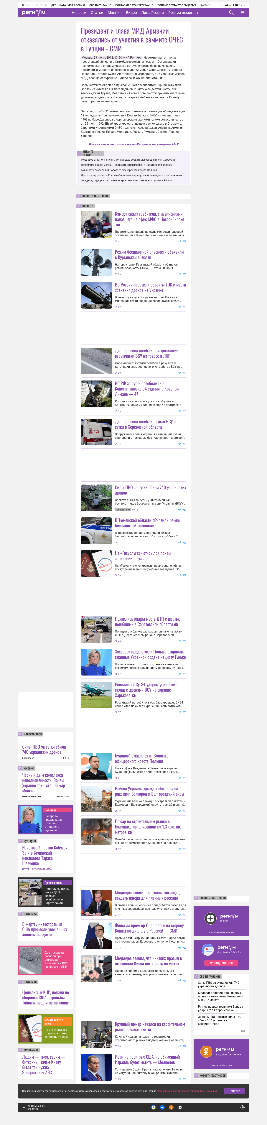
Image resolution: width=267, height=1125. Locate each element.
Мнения (115, 12)
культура (30, 841)
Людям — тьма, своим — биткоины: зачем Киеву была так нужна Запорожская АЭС (43, 1064)
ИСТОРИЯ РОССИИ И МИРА (37, 869)
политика (30, 914)
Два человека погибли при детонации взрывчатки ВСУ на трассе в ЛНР (56, 959)
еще (243, 1031)
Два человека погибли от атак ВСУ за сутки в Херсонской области (146, 424)
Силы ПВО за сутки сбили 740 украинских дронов (44, 749)
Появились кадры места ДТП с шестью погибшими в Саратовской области (57, 896)
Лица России (152, 12)
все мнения (63, 796)
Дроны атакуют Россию (68, 5)
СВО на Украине (100, 5)
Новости (79, 12)
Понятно (234, 1091)
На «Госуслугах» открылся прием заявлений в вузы (56, 1033)
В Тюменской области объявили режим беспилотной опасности (148, 523)
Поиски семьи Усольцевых (176, 5)
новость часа (33, 734)
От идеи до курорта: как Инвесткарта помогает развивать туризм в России (126, 180)
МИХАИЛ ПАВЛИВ (31, 796)
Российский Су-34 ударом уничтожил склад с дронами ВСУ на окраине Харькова (146, 689)
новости (87, 206)
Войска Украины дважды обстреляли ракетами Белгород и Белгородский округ (149, 791)
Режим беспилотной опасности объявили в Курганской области (149, 254)
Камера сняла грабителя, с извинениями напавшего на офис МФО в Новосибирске (149, 216)
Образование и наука (53, 1021)
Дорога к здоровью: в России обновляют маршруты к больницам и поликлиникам (131, 175)
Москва (87, 57)
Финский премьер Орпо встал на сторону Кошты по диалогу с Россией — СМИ (149, 928)
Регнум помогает (183, 12)
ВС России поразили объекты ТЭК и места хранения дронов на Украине (150, 287)
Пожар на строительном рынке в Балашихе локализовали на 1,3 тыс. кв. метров (148, 826)
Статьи (97, 12)
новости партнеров (95, 196)
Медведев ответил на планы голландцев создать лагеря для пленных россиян (128, 159)
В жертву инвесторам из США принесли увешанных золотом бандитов (44, 929)
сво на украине (210, 976)
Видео (131, 12)
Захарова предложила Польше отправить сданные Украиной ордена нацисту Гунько (56, 823)
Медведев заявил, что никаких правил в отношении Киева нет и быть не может (148, 961)
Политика (50, 810)
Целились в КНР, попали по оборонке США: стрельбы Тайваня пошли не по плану (45, 997)
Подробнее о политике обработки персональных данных (187, 1091)
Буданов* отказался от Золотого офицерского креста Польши (119, 170)
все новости (28, 758)
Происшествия (53, 882)
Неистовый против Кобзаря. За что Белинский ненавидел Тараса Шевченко (45, 855)
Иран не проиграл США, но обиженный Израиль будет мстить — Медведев (147, 1059)
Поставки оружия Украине (134, 5)
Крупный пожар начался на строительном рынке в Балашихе (150, 1026)
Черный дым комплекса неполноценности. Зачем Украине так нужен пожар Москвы (43, 782)
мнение (29, 768)
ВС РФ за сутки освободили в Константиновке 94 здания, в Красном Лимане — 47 (147, 388)
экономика (31, 1050)
